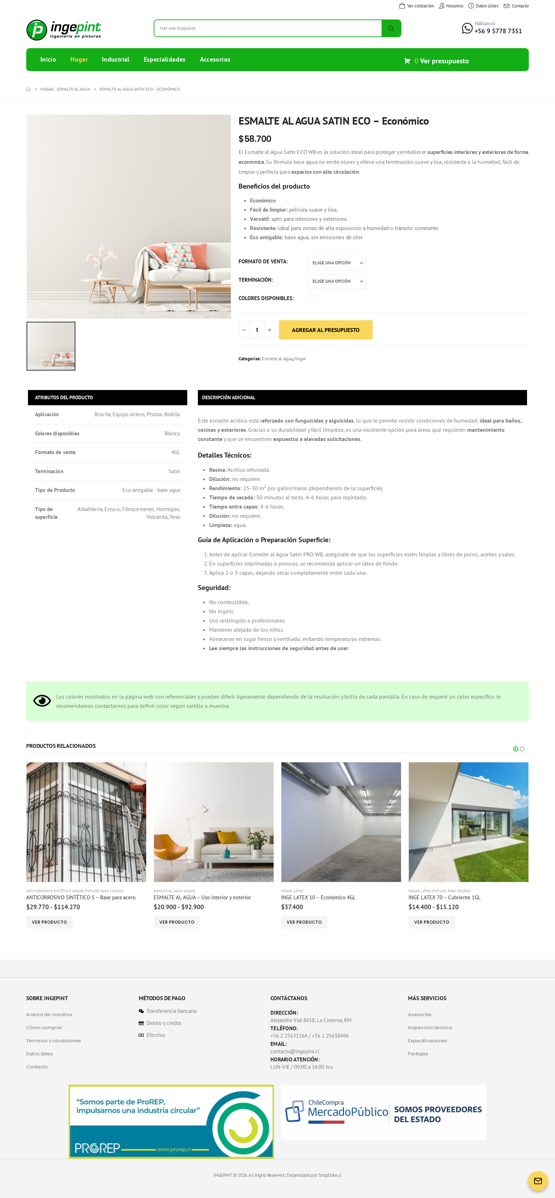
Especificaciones (427, 1040)
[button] (516, 749)
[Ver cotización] (416, 6)
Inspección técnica (430, 1027)
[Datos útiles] (483, 6)
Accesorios (215, 59)
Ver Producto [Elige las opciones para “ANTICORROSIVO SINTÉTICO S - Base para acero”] (49, 922)
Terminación (255, 279)
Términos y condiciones (53, 1040)
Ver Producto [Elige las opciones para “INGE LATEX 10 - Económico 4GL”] (304, 922)
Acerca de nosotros (49, 1014)
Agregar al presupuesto (326, 329)
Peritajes (418, 1053)
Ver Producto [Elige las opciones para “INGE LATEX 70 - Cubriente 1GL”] (431, 922)
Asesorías (419, 1014)
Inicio (48, 59)
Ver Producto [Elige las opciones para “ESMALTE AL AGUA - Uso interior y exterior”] (176, 922)
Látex (298, 891)
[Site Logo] (63, 30)
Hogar (79, 59)
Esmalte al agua (277, 359)
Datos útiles (39, 1053)
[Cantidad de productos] (257, 329)
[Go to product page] (86, 822)
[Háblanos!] (492, 27)
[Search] (391, 28)
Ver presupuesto (444, 60)
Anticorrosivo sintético (48, 891)
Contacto (37, 1067)
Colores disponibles (265, 298)
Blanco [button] (312, 298)
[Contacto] (516, 6)
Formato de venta (262, 261)
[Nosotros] (451, 6)
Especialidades (165, 59)
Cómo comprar (44, 1027)
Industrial (116, 59)
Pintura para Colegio (104, 891)
